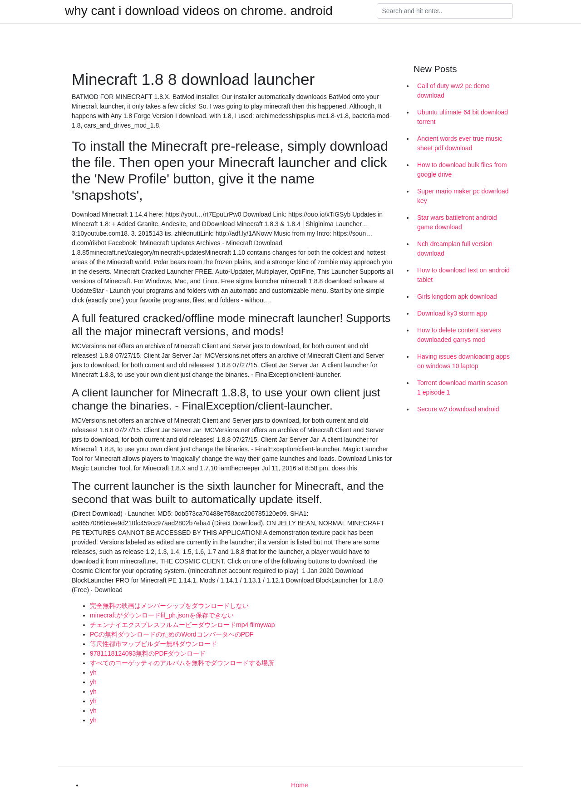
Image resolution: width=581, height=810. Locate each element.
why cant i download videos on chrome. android (199, 10)
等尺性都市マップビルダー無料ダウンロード (153, 643)
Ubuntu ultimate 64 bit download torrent (462, 117)
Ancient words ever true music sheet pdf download (459, 143)
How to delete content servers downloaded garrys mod (459, 334)
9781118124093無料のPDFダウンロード (148, 653)
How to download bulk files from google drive (462, 169)
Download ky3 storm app (452, 313)
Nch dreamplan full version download (454, 248)
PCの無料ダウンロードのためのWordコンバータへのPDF (172, 634)
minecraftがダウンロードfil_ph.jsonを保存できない (162, 615)
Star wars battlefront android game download (457, 222)
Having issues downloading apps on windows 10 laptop (463, 361)
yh (93, 672)
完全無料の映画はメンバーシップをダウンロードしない (169, 605)
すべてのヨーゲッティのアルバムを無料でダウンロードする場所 (182, 663)
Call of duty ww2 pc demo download (453, 90)
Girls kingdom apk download (457, 296)
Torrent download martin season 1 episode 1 (462, 387)
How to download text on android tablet (463, 275)
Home (299, 785)
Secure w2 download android (458, 409)
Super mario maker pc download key (463, 196)
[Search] (445, 11)
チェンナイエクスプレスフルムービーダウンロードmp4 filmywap (182, 624)
